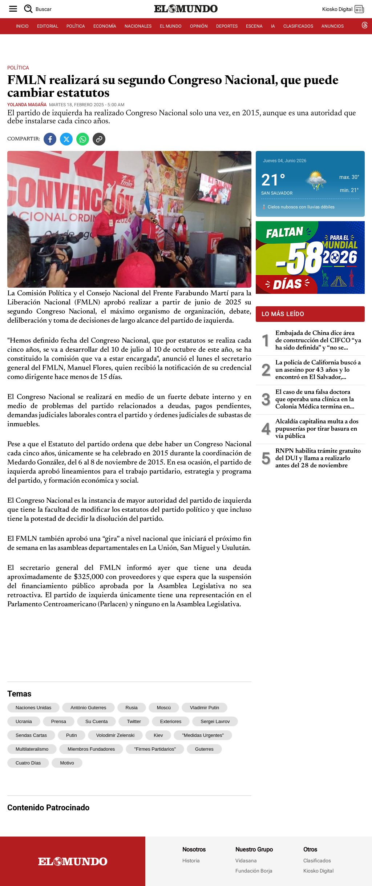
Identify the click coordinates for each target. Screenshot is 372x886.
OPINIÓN (199, 35)
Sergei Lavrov (215, 721)
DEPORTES (227, 35)
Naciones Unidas (33, 707)
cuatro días (28, 763)
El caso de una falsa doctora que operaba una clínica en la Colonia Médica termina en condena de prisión (314, 400)
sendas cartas (31, 735)
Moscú (164, 707)
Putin (71, 735)
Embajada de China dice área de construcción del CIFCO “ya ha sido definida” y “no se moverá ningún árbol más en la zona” (318, 341)
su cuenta (96, 721)
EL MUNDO (171, 35)
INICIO (22, 35)
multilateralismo (32, 749)
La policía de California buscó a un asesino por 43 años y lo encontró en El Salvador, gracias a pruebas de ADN (318, 370)
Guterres (204, 749)
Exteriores (171, 721)
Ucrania (24, 721)
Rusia (132, 707)
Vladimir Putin (204, 707)
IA (273, 35)
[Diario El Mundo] (186, 20)
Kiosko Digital (318, 871)
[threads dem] (365, 35)
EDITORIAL (47, 35)
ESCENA (254, 35)
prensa (58, 721)
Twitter (134, 721)
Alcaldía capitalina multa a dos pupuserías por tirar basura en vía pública (317, 429)
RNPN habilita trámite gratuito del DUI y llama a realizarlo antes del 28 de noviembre (318, 458)
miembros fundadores (91, 749)
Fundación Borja (253, 871)
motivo (67, 763)
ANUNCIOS (333, 35)
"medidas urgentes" (203, 735)
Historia (191, 860)
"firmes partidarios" (155, 749)
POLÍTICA (75, 35)
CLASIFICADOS (298, 35)
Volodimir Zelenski (115, 735)
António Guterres (88, 707)
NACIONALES (138, 35)
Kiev (158, 735)
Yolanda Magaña (26, 104)
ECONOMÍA (104, 35)
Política (18, 68)
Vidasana (246, 860)
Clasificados (317, 860)
